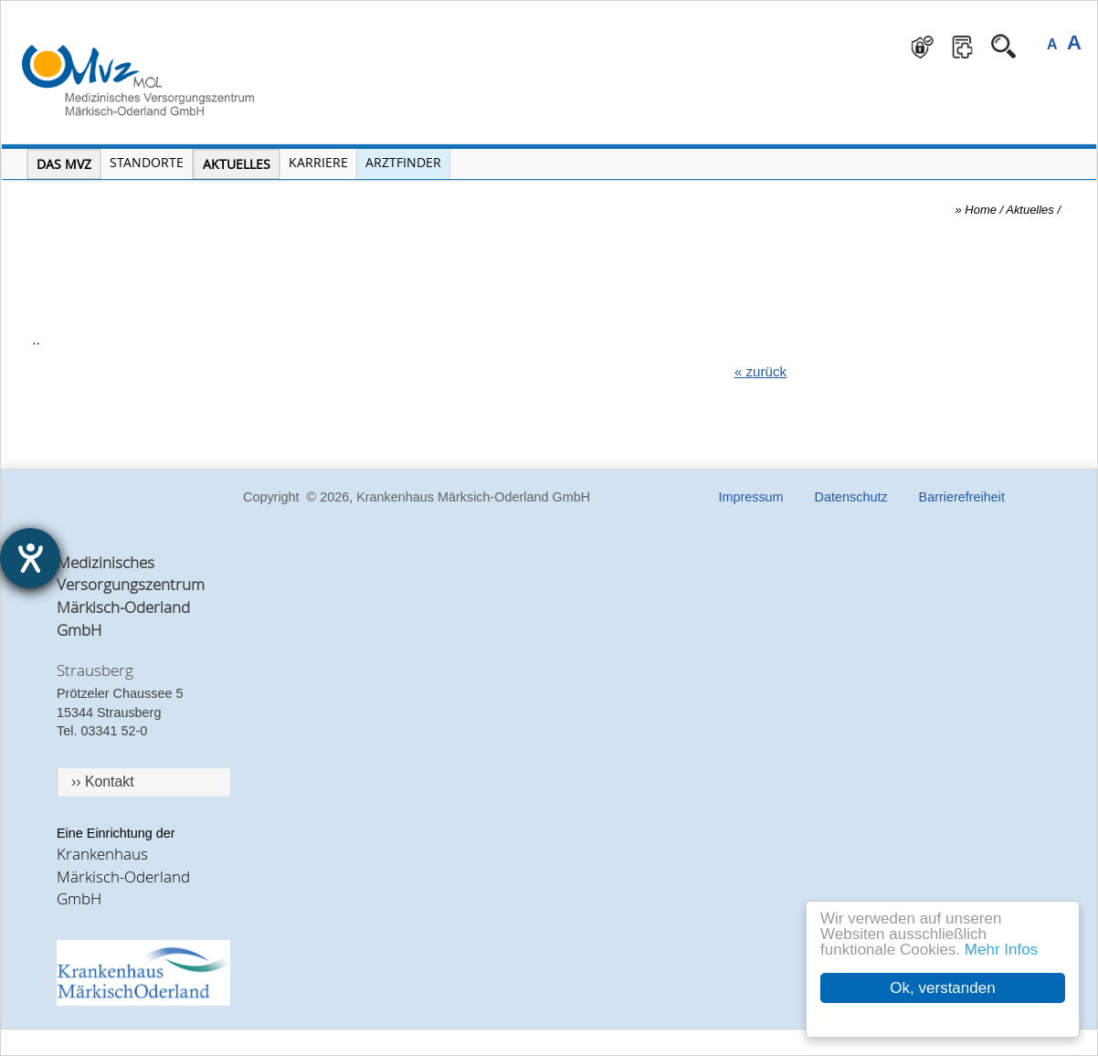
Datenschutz (851, 497)
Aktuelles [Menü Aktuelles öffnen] (236, 164)
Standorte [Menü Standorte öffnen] (147, 162)
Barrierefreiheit (962, 497)
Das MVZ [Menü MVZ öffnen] (64, 164)
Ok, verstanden (942, 988)
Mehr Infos (1001, 949)
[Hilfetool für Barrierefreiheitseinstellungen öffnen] (30, 558)
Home (981, 209)
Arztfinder (403, 162)
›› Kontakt (102, 781)
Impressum (750, 497)
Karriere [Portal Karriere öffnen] (318, 162)
